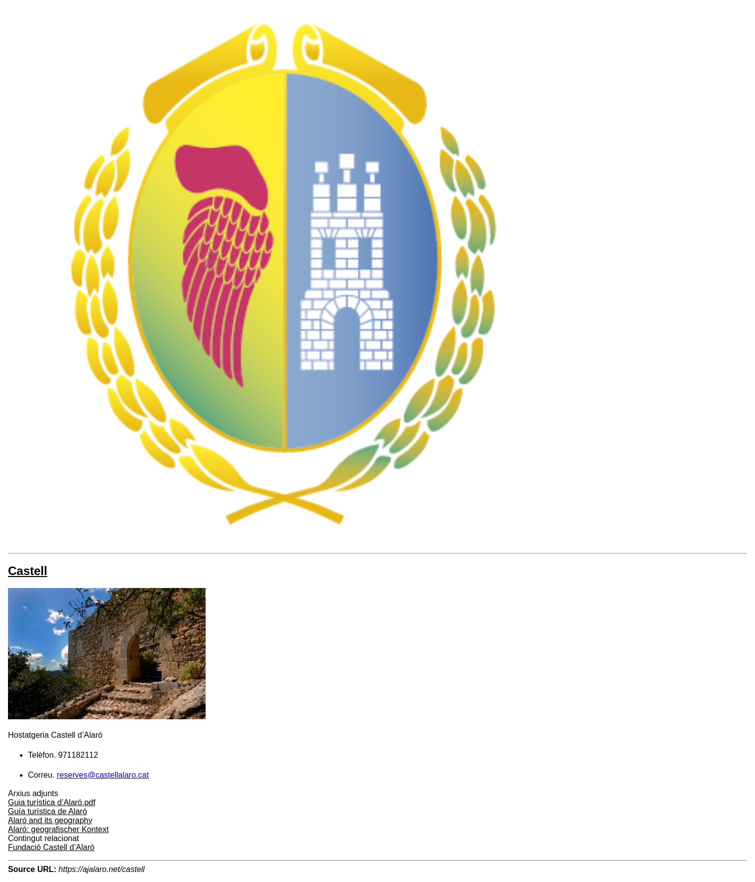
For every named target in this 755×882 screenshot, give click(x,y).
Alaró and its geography (50, 820)
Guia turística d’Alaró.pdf (51, 802)
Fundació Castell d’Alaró (51, 847)
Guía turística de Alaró (47, 811)
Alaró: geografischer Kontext (58, 829)
